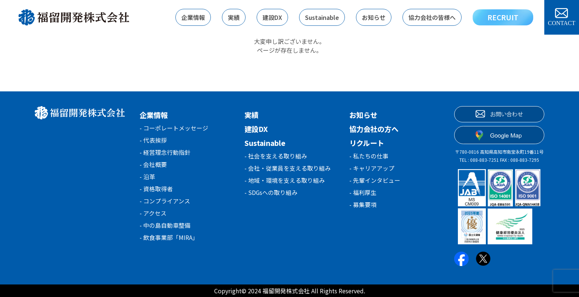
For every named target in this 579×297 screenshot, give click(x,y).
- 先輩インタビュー (374, 181)
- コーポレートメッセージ (174, 128)
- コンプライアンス (165, 203)
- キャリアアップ (371, 168)
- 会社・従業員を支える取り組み (287, 168)
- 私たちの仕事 (368, 156)
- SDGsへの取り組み (271, 193)
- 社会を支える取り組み (275, 156)
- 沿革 (147, 178)
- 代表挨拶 (153, 140)
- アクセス (153, 216)
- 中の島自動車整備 (165, 228)
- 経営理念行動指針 (165, 153)
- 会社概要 (153, 165)
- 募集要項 (363, 206)
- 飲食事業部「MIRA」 (169, 241)
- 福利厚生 (363, 193)
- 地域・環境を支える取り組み (284, 181)
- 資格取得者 (156, 190)
